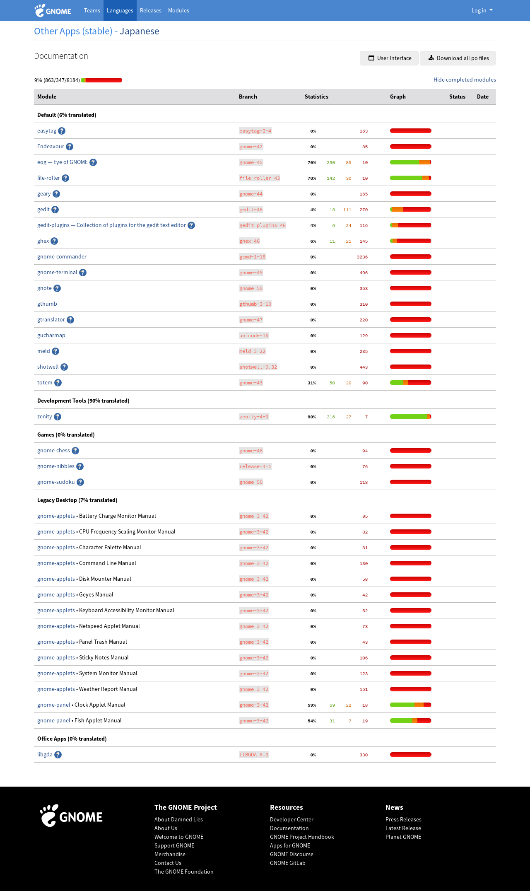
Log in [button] (480, 10)
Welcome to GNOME (178, 836)
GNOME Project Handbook (302, 836)
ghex (43, 240)
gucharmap (51, 335)
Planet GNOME (403, 836)
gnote (45, 288)
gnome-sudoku (56, 481)
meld (44, 351)
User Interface (390, 58)
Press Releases (403, 819)
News (394, 807)
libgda (45, 754)
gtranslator (51, 319)
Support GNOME (174, 845)
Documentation (289, 828)
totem (45, 382)
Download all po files (459, 58)
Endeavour (51, 146)
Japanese (139, 30)
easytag (47, 130)
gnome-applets (56, 515)
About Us (165, 828)
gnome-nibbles (56, 466)
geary (44, 193)
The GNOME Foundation (184, 871)
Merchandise (170, 854)
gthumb (47, 303)
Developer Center (291, 819)
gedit (44, 209)
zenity (45, 416)
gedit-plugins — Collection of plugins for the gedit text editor (112, 225)
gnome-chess (54, 450)
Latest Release (403, 828)
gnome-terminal (58, 272)
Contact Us (167, 863)
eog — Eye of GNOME (63, 162)
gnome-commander (62, 256)
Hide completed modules (465, 79)
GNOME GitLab (288, 863)
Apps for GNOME (290, 845)
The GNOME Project (185, 807)
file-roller (49, 177)
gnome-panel (54, 704)
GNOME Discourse (291, 854)
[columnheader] (135, 97)
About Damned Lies (178, 819)
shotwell (48, 366)
